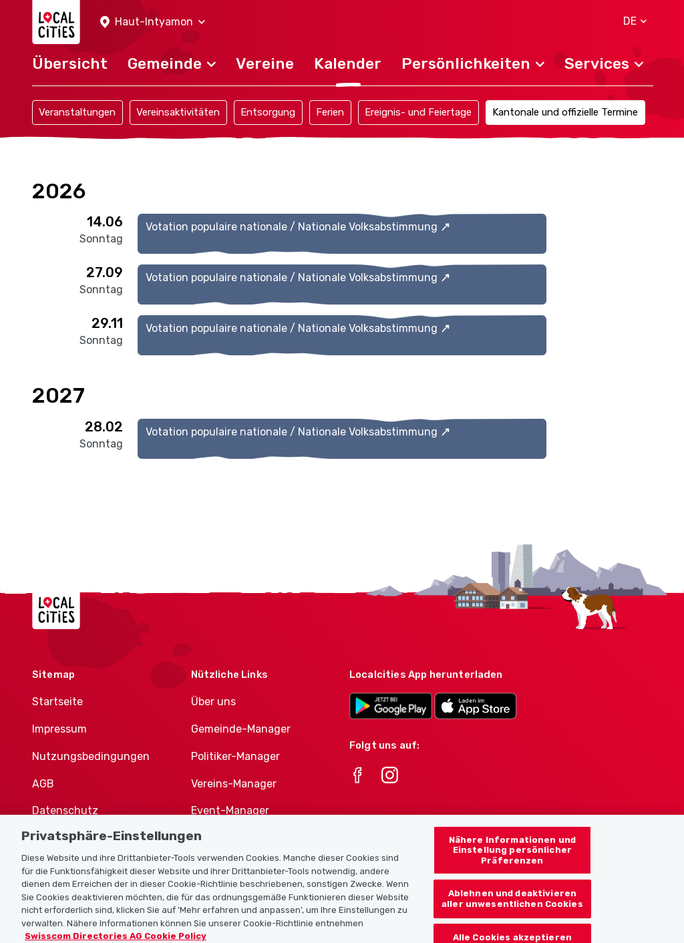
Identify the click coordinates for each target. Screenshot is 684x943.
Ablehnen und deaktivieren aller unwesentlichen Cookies (512, 908)
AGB (43, 783)
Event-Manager (230, 810)
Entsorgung (267, 112)
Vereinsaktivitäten (178, 112)
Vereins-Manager (234, 783)
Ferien (330, 112)
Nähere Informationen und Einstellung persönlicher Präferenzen (512, 858)
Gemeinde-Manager (241, 729)
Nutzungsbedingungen (91, 756)
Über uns (213, 701)
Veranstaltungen (77, 112)
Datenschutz (65, 810)
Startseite (57, 701)
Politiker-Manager (235, 756)
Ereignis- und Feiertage (418, 112)
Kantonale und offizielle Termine (565, 112)
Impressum (59, 729)
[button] (152, 22)
